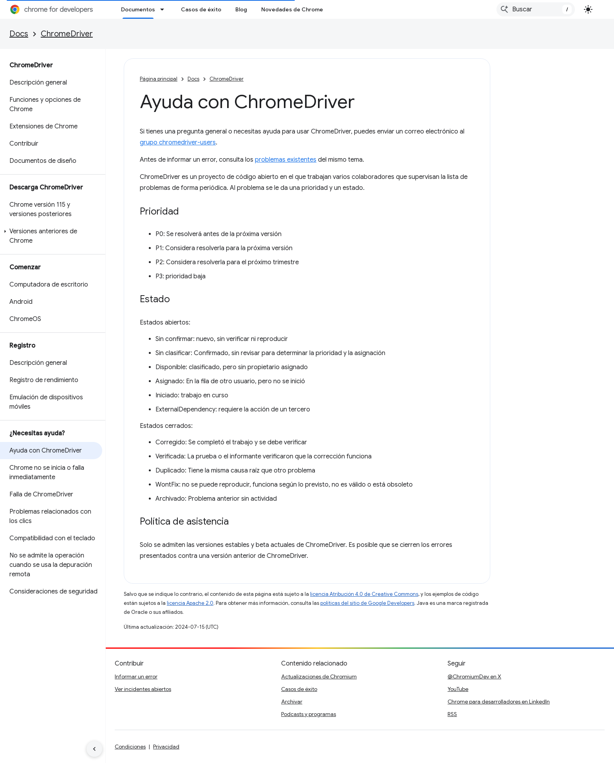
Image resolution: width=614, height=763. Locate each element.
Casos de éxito (201, 9)
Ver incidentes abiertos (143, 689)
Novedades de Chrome (292, 9)
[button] (51, 236)
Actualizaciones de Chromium (319, 676)
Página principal (158, 79)
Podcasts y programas (308, 714)
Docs (18, 34)
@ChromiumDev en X (474, 676)
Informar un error (136, 676)
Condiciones (130, 746)
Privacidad (166, 746)
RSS (452, 714)
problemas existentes (285, 160)
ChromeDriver (67, 34)
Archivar (291, 701)
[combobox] (536, 9)
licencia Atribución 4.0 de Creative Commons (364, 594)
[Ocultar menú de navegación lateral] (94, 749)
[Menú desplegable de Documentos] (164, 9)
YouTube (458, 689)
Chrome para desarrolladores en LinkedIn (499, 701)
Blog (241, 9)
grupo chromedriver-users (178, 142)
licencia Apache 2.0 (190, 603)
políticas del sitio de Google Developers (367, 603)
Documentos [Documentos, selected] (138, 9)
